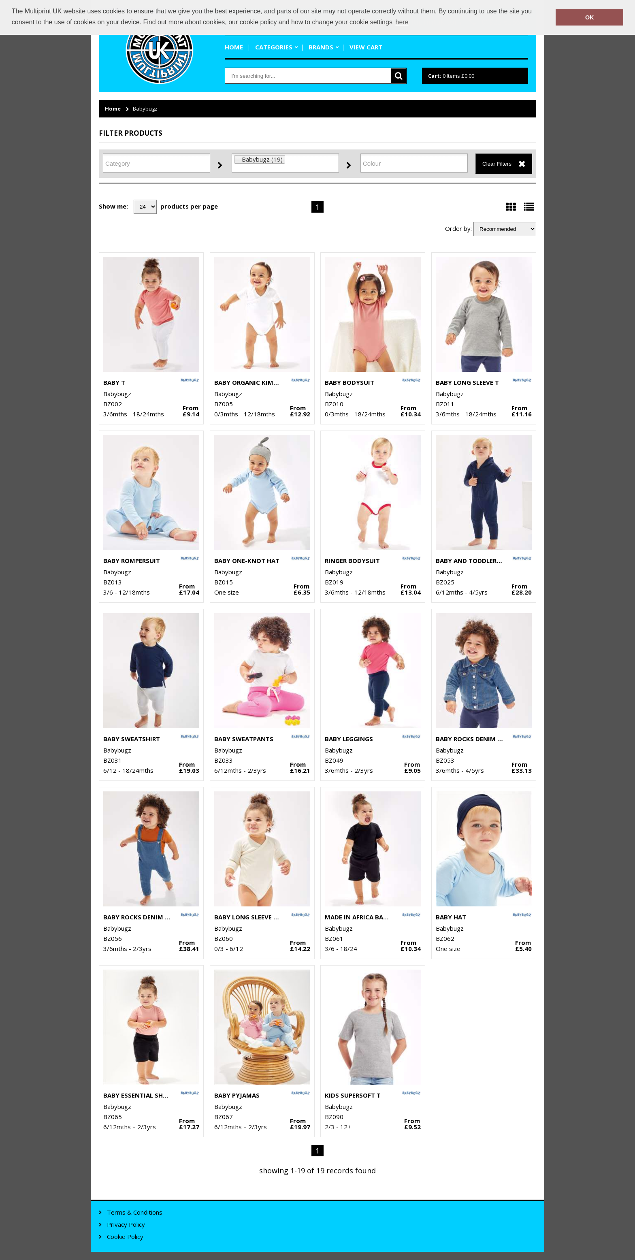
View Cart (365, 47)
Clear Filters (496, 164)
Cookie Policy (125, 1237)
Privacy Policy (126, 1225)
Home (234, 47)
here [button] (402, 22)
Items (451, 75)
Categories (273, 47)
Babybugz (145, 108)
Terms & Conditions (134, 1212)
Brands (321, 47)
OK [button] (589, 17)
